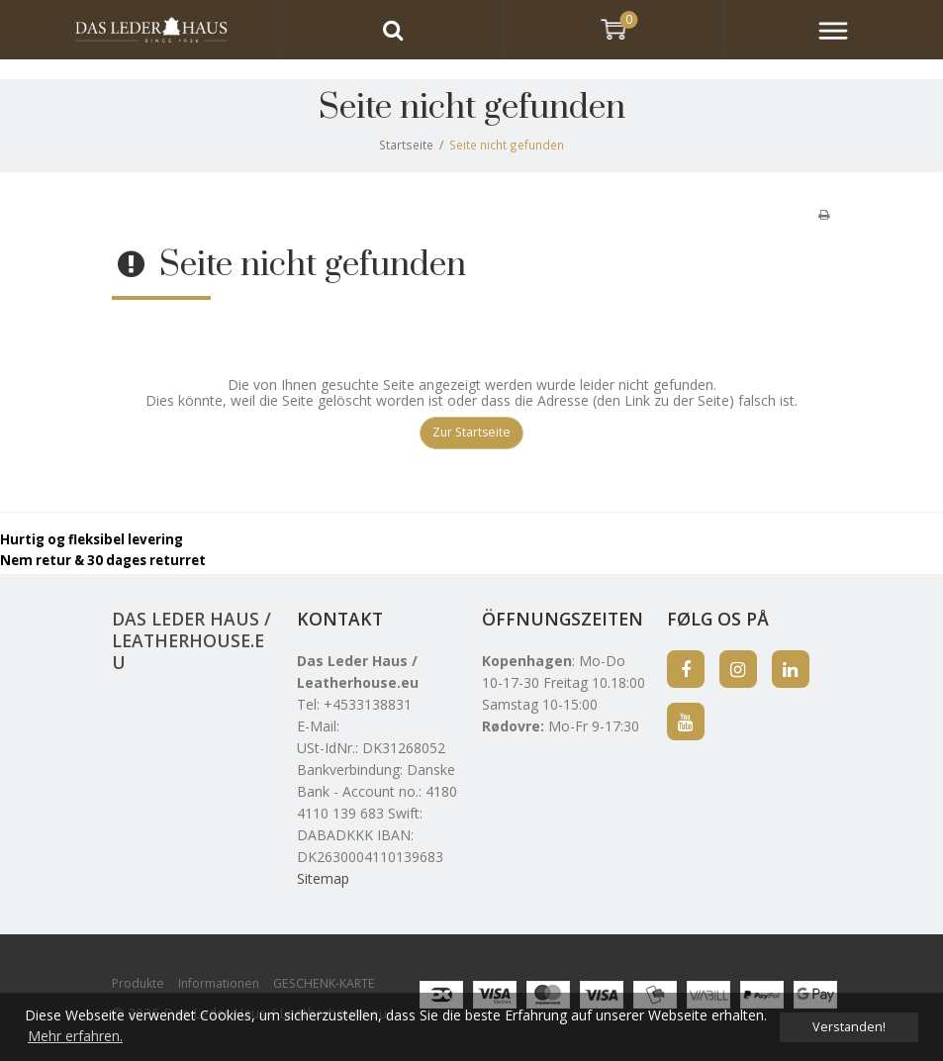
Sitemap (323, 878)
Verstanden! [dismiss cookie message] (849, 1026)
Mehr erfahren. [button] (75, 1035)
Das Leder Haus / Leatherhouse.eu (191, 640)
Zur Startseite (471, 432)
